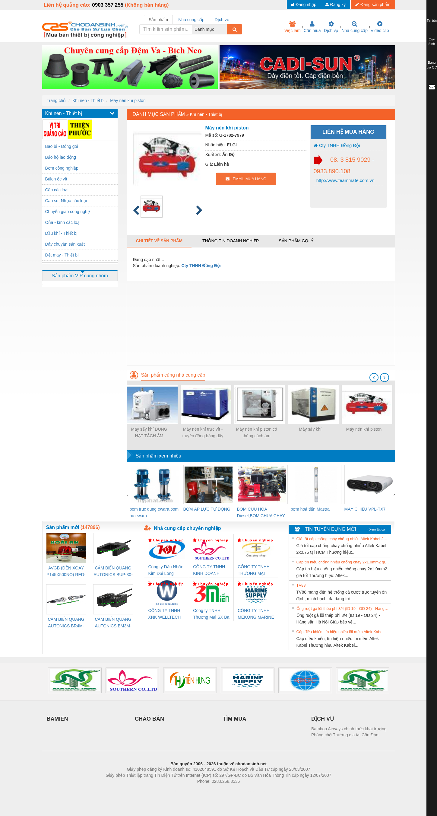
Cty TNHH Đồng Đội (337, 145)
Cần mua (312, 27)
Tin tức (432, 20)
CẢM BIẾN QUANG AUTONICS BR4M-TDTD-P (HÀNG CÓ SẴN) (66, 623)
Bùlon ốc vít (56, 179)
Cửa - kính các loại (63, 222)
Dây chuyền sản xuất (65, 244)
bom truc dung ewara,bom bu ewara (154, 512)
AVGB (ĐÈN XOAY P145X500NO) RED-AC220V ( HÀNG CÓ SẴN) (66, 572)
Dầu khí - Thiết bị (61, 233)
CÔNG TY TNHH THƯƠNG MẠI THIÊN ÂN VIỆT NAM (254, 570)
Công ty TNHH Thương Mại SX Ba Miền (211, 614)
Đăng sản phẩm (372, 4)
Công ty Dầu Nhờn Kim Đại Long (166, 570)
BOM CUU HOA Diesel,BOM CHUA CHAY (261, 512)
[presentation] (373, 377)
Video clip (380, 27)
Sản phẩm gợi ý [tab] (296, 240)
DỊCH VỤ (322, 719)
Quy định (432, 41)
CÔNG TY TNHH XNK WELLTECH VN (164, 614)
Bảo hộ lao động (60, 157)
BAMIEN (57, 719)
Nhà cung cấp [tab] (191, 19)
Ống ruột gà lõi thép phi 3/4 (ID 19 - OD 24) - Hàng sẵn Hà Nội (342, 608)
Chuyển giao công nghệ (67, 211)
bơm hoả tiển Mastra (310, 509)
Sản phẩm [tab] (158, 19)
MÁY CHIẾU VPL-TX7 (365, 509)
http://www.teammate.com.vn (345, 180)
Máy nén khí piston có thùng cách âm (256, 432)
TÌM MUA (234, 719)
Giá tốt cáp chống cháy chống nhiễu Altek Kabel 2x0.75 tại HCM (342, 539)
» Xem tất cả (375, 529)
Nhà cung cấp (354, 27)
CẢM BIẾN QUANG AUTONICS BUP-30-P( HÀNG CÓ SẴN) (113, 572)
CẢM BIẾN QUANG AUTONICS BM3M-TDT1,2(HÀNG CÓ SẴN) (113, 623)
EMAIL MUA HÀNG (246, 179)
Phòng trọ (180, 790)
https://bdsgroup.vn (211, 790)
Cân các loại (56, 189)
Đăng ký (335, 4)
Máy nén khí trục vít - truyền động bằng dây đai (202, 433)
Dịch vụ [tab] (222, 19)
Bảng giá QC (431, 65)
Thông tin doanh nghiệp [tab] (230, 240)
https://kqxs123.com (247, 790)
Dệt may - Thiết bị (62, 255)
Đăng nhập (303, 4)
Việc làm (292, 27)
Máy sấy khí (310, 429)
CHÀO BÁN (149, 719)
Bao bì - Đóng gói (61, 146)
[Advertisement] (261, 323)
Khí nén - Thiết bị (88, 100)
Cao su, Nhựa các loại (66, 200)
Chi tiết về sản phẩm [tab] (159, 240)
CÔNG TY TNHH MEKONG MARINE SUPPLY (256, 614)
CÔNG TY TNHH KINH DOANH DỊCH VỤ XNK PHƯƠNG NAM (209, 570)
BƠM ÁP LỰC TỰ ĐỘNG (206, 509)
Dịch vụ (331, 27)
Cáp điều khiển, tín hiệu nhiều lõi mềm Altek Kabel (340, 632)
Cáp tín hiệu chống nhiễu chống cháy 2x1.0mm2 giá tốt (342, 562)
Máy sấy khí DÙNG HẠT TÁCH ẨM (149, 432)
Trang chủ (56, 100)
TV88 (301, 585)
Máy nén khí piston (128, 100)
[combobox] (225, 29)
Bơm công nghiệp (61, 168)
